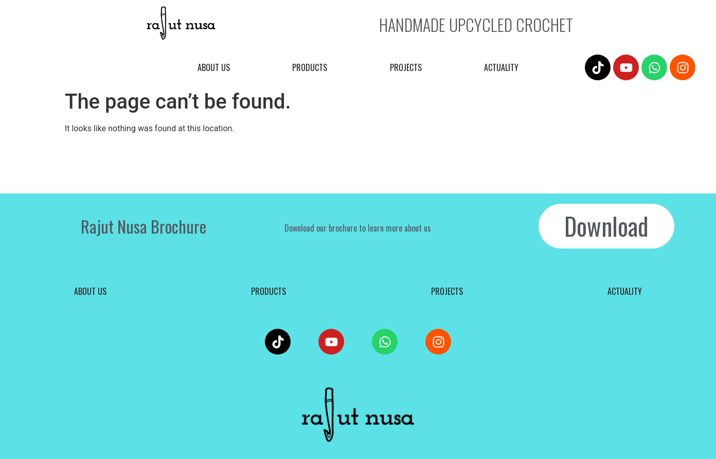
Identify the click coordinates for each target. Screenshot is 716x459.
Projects (406, 67)
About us (214, 67)
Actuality (501, 67)
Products (309, 67)
